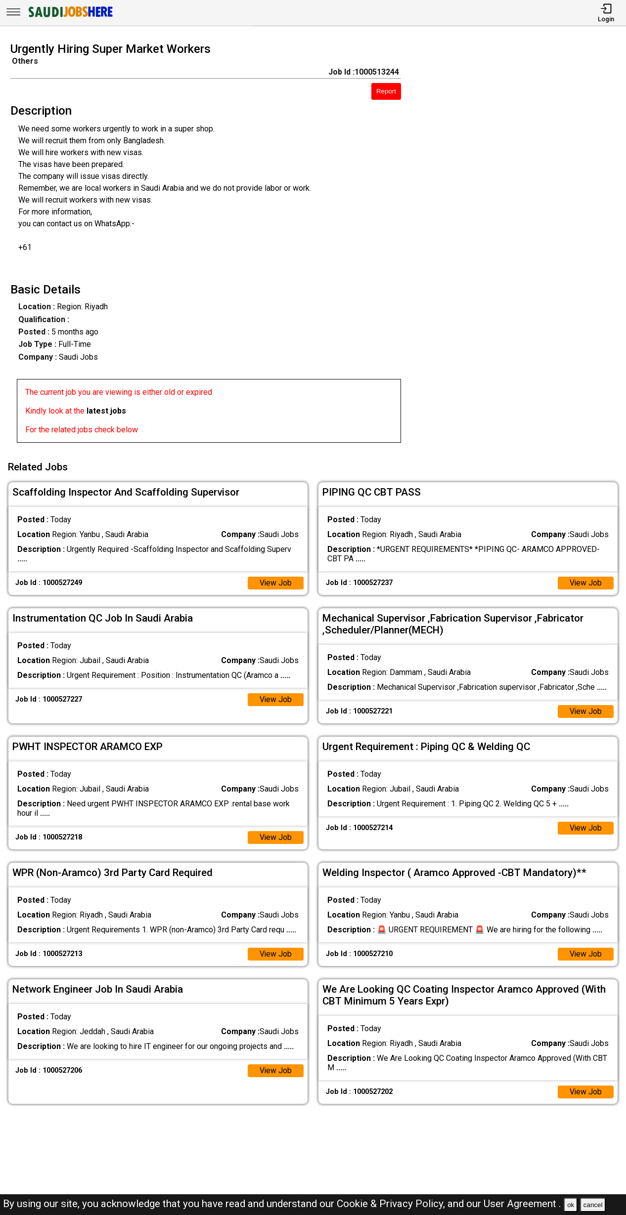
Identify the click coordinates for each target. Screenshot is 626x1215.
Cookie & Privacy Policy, (392, 1204)
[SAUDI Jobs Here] (69, 17)
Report (386, 91)
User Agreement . (522, 1204)
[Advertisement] (521, 245)
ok (570, 1205)
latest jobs (106, 411)
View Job (275, 582)
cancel (593, 1205)
